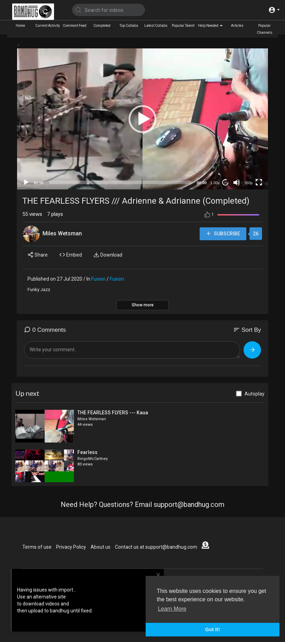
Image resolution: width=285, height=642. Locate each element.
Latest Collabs (156, 26)
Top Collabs (129, 26)
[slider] (120, 182)
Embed (70, 255)
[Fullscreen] (258, 182)
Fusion (98, 279)
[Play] (26, 182)
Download (107, 255)
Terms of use (37, 547)
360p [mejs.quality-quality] (248, 183)
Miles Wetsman (62, 233)
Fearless (87, 452)
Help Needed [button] (210, 26)
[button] (274, 10)
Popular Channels (264, 29)
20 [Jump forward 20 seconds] (225, 182)
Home (20, 26)
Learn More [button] (172, 609)
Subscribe (222, 234)
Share (38, 255)
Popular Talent (183, 26)
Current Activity (47, 26)
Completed (101, 26)
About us (100, 547)
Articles (237, 26)
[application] (142, 118)
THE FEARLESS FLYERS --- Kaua (112, 412)
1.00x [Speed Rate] (215, 183)
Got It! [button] (212, 629)
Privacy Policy (71, 547)
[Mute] (236, 182)
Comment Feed (74, 26)
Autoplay (254, 394)
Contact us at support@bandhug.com (156, 547)
